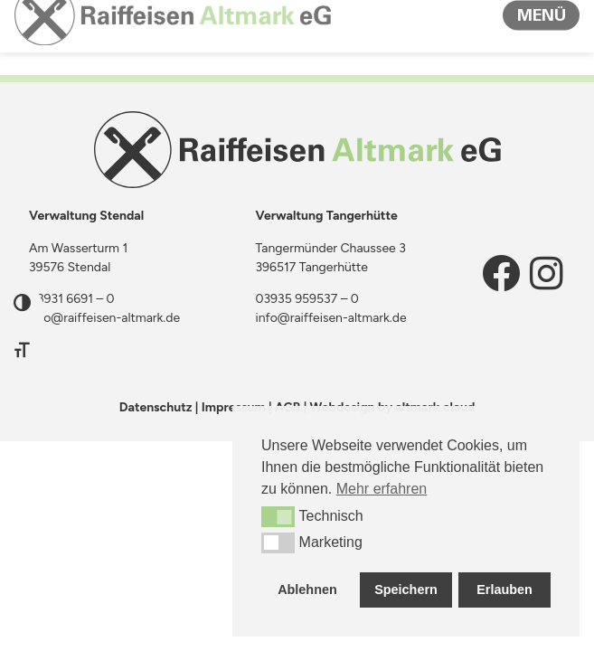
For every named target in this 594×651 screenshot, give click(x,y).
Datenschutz (156, 407)
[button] (278, 516)
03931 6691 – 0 (72, 299)
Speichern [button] (406, 589)
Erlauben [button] (504, 589)
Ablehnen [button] (307, 589)
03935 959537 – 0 (307, 299)
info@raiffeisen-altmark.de (104, 318)
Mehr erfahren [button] (382, 488)
